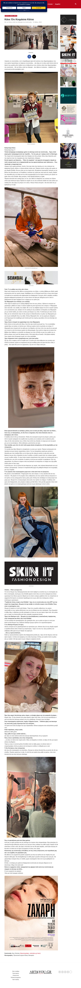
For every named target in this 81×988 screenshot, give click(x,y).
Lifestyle (50, 4)
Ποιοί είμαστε (15, 973)
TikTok (70, 972)
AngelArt (57, 4)
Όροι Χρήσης (15, 979)
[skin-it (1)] (68, 55)
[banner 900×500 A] (68, 63)
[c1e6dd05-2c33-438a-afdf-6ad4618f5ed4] (68, 19)
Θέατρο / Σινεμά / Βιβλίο (11, 15)
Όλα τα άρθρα (15, 971)
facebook (59, 972)
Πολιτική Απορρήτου (16, 977)
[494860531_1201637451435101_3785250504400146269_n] (68, 109)
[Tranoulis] (68, 82)
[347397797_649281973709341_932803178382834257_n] (68, 163)
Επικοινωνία (16, 975)
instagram (68, 972)
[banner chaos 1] (68, 30)
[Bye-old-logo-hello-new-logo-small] (68, 95)
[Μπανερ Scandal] (68, 47)
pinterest (65, 972)
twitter (62, 972)
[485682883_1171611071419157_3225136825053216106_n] (68, 151)
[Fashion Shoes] (68, 133)
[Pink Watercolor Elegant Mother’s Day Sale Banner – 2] (68, 39)
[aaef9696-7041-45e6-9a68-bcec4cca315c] (68, 72)
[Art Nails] (68, 119)
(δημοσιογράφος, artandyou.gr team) (30, 953)
